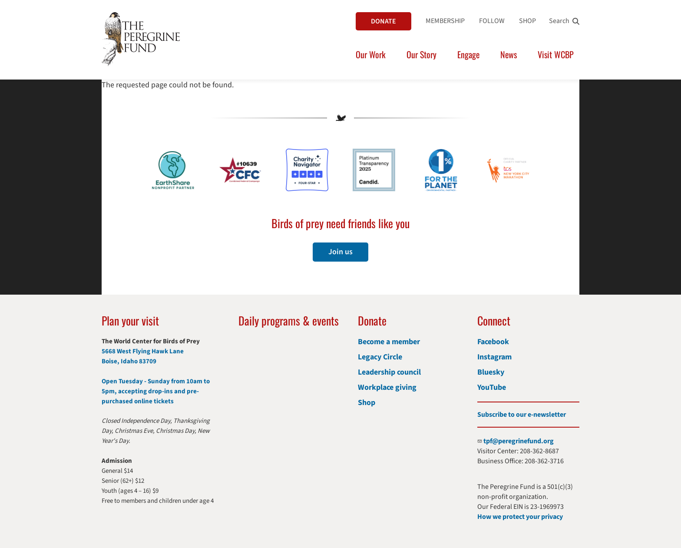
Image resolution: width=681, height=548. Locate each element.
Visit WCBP (556, 54)
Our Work (371, 54)
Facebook (493, 341)
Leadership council (389, 372)
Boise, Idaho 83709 (129, 361)
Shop (366, 402)
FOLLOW (492, 21)
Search (559, 21)
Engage (468, 54)
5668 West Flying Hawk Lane (143, 351)
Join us (340, 251)
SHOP (527, 21)
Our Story (421, 54)
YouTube (491, 387)
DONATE (383, 21)
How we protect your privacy (520, 516)
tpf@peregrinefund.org (518, 441)
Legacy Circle (380, 357)
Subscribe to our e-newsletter (521, 414)
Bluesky (490, 372)
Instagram (494, 357)
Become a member (389, 341)
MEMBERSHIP (445, 21)
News (508, 54)
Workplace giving (387, 387)
